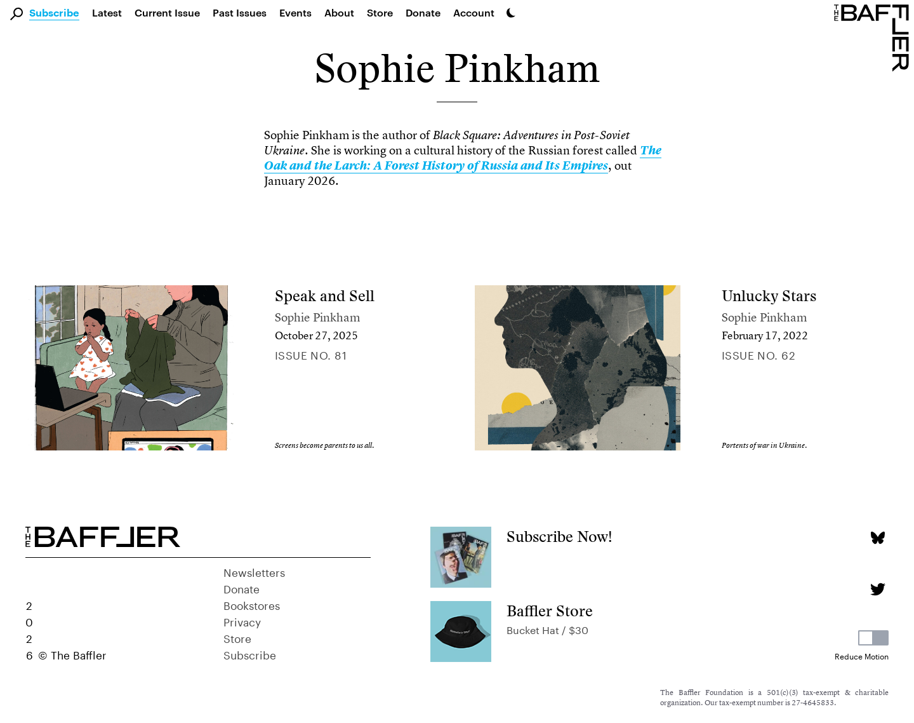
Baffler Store (550, 610)
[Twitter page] (877, 589)
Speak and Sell (324, 295)
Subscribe (54, 13)
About (339, 12)
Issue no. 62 (758, 354)
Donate (423, 12)
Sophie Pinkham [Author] (318, 317)
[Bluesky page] (877, 538)
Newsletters (254, 571)
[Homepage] (874, 37)
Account (473, 12)
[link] (462, 157)
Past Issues (240, 12)
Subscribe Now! (560, 536)
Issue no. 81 (311, 354)
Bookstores (251, 604)
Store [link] (380, 12)
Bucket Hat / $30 (547, 629)
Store (237, 637)
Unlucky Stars (769, 295)
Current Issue (167, 12)
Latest (107, 12)
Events (295, 12)
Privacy (242, 620)
